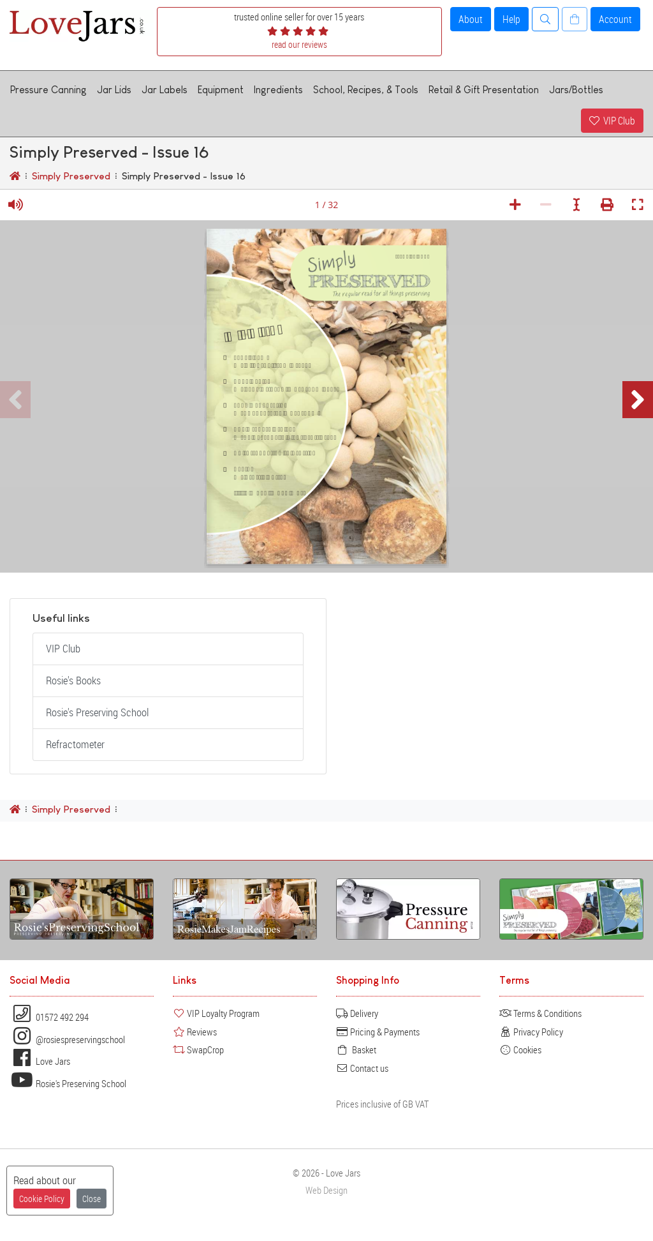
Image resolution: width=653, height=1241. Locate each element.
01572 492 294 (49, 1017)
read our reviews (299, 44)
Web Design (326, 1190)
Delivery (357, 1013)
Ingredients (278, 89)
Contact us (362, 1068)
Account (615, 19)
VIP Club (612, 121)
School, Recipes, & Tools (365, 89)
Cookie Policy (41, 1198)
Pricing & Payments (378, 1031)
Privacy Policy (531, 1031)
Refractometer (75, 744)
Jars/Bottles (576, 89)
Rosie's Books (73, 680)
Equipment (221, 89)
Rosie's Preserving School (97, 712)
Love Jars (40, 1061)
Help (511, 19)
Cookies (520, 1049)
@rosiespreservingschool (67, 1039)
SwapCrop (198, 1049)
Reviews (195, 1031)
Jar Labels (164, 89)
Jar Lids (114, 89)
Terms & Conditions (540, 1013)
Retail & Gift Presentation (484, 89)
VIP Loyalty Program (216, 1013)
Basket (356, 1049)
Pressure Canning (48, 89)
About (471, 19)
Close (91, 1198)
